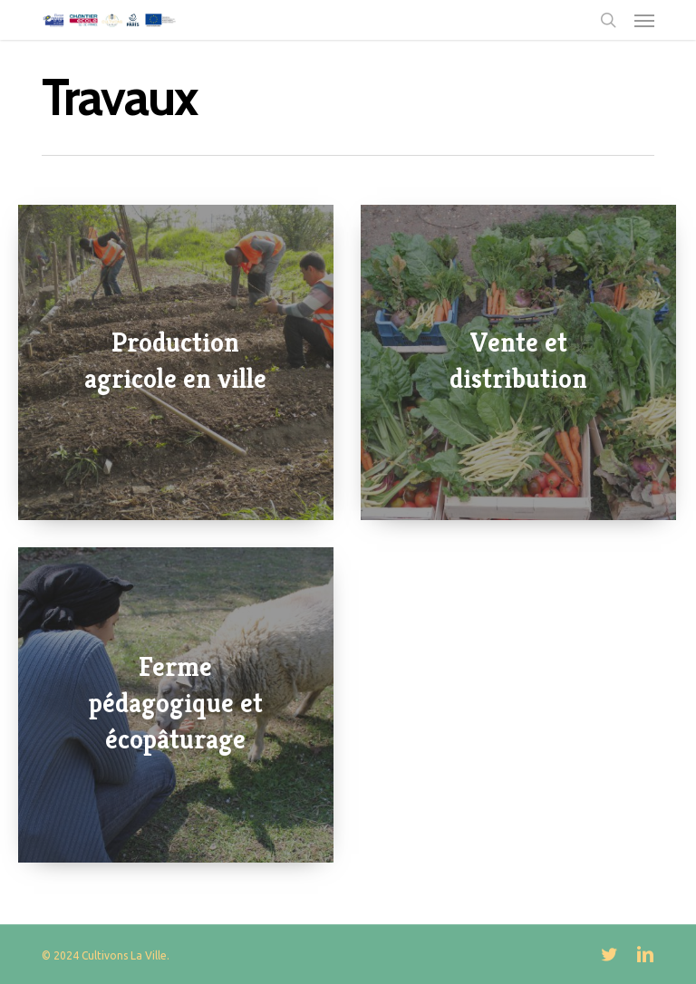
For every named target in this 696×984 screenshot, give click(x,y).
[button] (644, 20)
